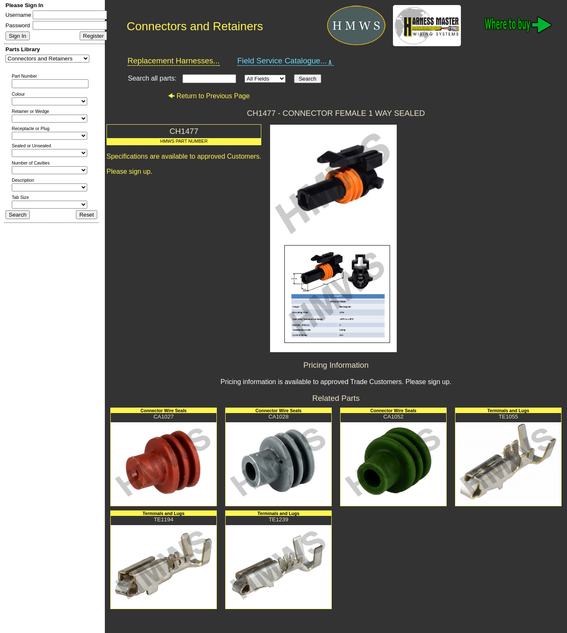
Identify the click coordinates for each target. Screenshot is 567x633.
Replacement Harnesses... (173, 60)
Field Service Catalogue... (285, 60)
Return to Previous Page (209, 95)
